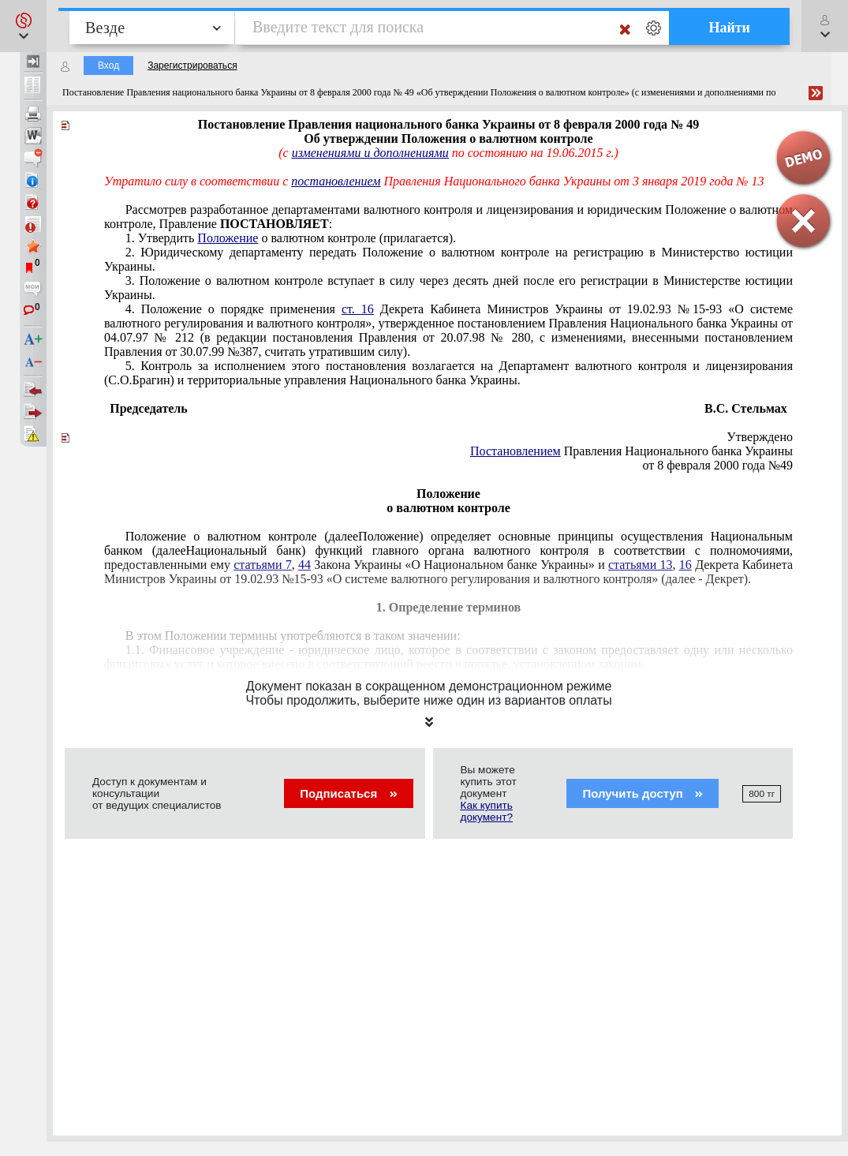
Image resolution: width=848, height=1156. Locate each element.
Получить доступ (642, 793)
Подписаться (348, 793)
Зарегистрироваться (192, 65)
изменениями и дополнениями (370, 152)
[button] (23, 26)
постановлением (335, 181)
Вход (108, 65)
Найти (729, 28)
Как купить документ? (487, 811)
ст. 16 (358, 309)
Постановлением (515, 451)
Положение (227, 238)
